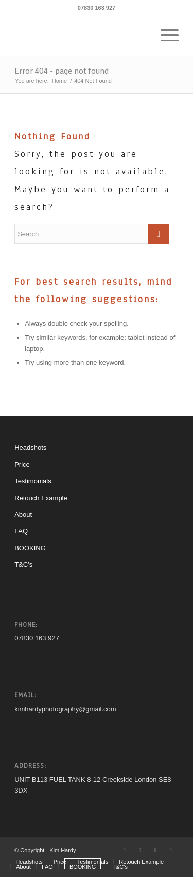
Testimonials (32, 481)
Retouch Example (40, 498)
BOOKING (30, 548)
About (23, 514)
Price (22, 464)
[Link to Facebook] (140, 850)
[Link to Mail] (171, 850)
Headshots (30, 447)
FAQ (21, 531)
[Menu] (164, 35)
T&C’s (23, 564)
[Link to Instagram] (155, 850)
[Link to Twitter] (124, 850)
